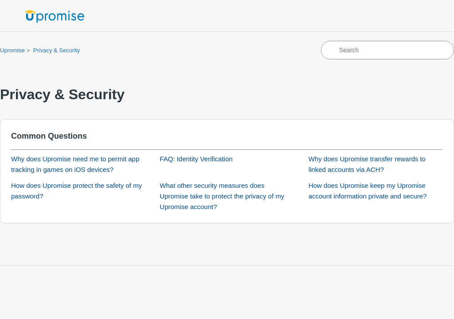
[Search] (387, 50)
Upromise (12, 50)
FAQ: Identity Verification (196, 159)
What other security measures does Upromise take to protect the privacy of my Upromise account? (222, 196)
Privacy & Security (56, 50)
